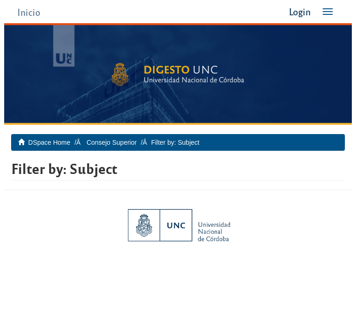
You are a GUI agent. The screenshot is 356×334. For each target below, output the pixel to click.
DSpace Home (49, 142)
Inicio (28, 12)
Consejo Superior (112, 142)
